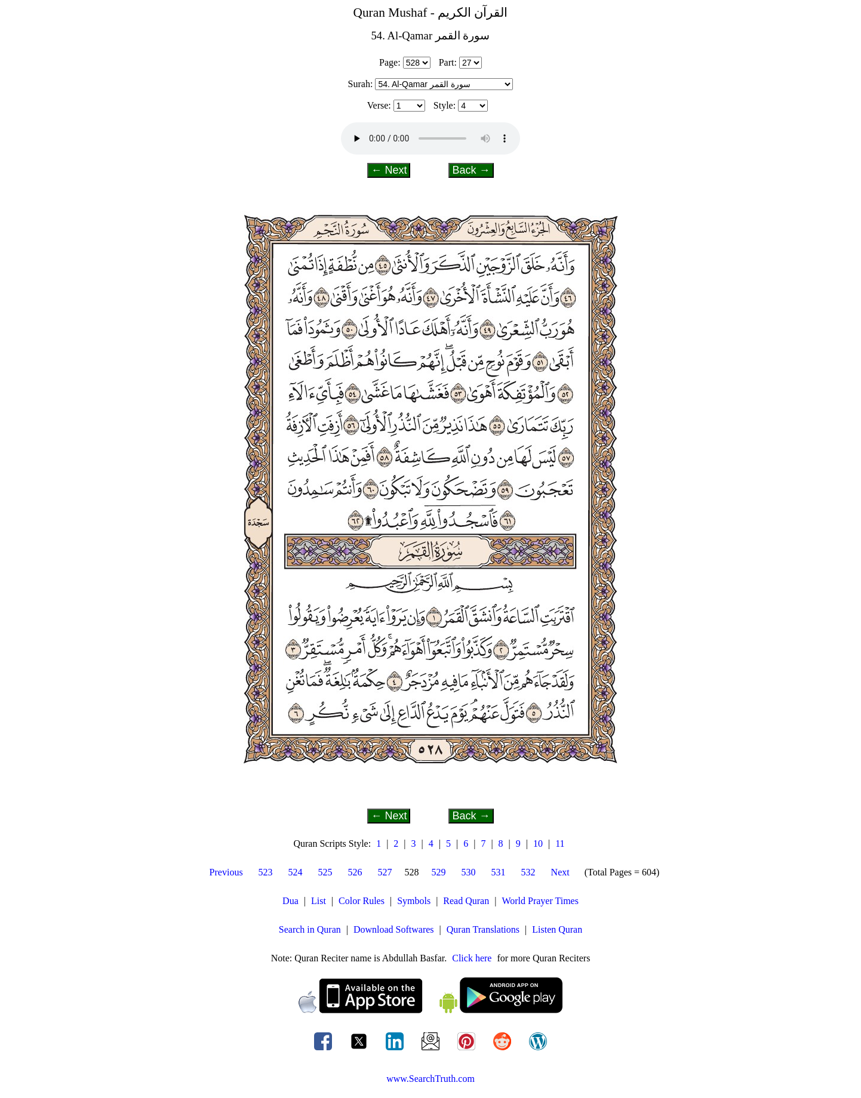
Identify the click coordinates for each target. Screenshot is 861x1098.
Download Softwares (393, 929)
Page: (390, 62)
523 (266, 872)
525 (325, 872)
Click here (471, 958)
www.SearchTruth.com (430, 1079)
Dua (290, 901)
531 (498, 872)
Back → (471, 170)
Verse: (379, 105)
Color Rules (362, 901)
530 (469, 872)
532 (528, 872)
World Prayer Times (540, 901)
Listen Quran (557, 929)
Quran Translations (483, 929)
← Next (389, 170)
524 (295, 872)
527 (385, 872)
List (318, 901)
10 (538, 843)
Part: (448, 62)
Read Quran (466, 901)
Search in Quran (310, 929)
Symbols (413, 901)
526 (355, 872)
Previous (226, 872)
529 (439, 872)
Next (560, 872)
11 (559, 843)
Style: (444, 105)
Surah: (360, 84)
